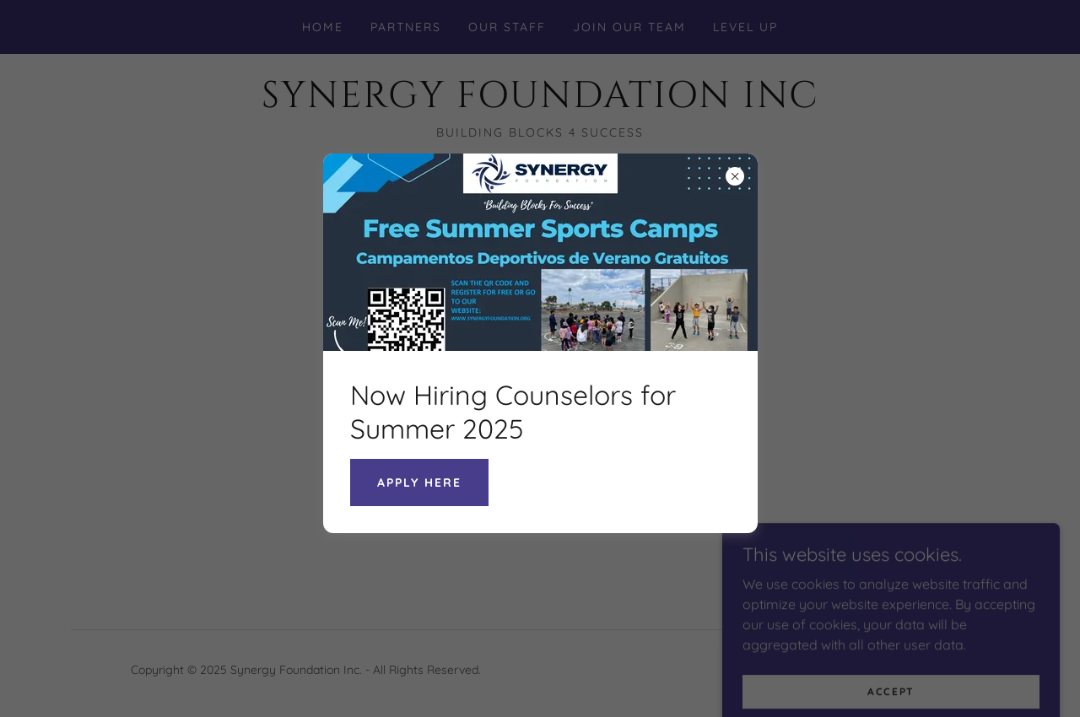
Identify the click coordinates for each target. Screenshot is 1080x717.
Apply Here (419, 482)
